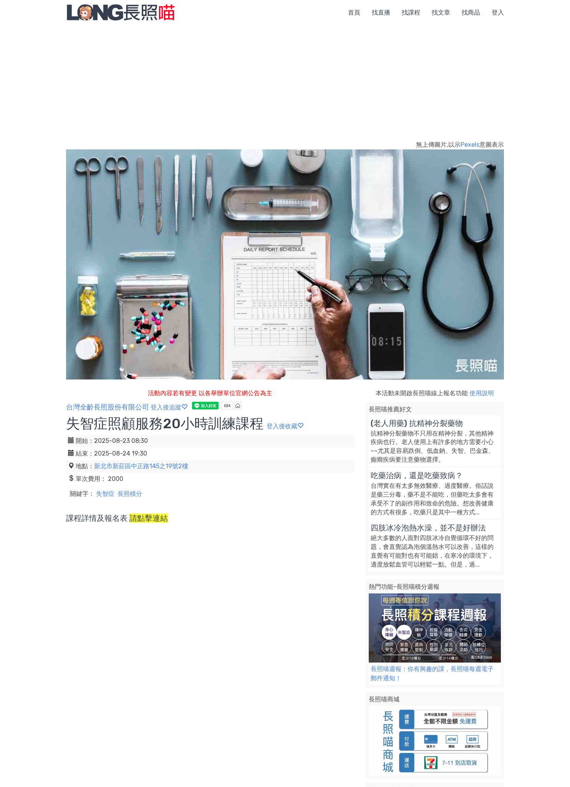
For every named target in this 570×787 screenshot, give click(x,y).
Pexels (470, 144)
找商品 (471, 12)
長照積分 (130, 493)
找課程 (411, 12)
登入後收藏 (285, 426)
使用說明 (481, 393)
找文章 (441, 12)
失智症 (105, 493)
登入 (498, 12)
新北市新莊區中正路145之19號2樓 (141, 466)
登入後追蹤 (169, 407)
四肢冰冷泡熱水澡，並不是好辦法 (428, 527)
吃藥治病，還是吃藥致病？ (417, 475)
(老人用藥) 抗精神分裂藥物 (417, 423)
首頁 (354, 12)
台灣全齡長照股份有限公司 (107, 407)
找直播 (381, 12)
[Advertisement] (285, 82)
